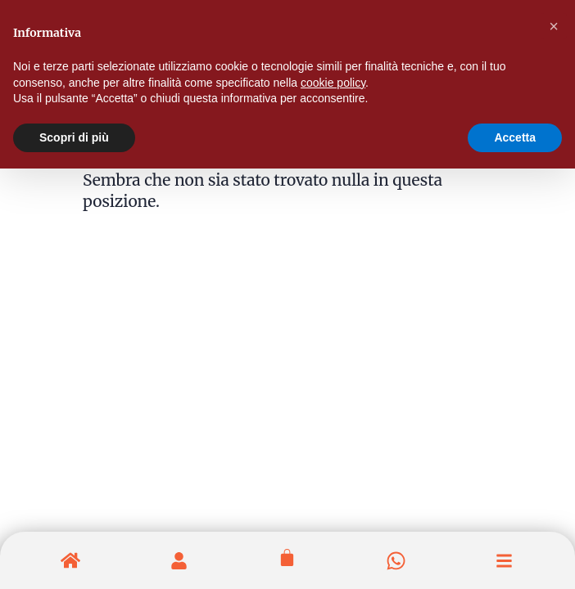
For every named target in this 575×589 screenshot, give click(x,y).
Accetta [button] (515, 137)
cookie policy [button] (333, 82)
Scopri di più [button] (74, 137)
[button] (554, 26)
